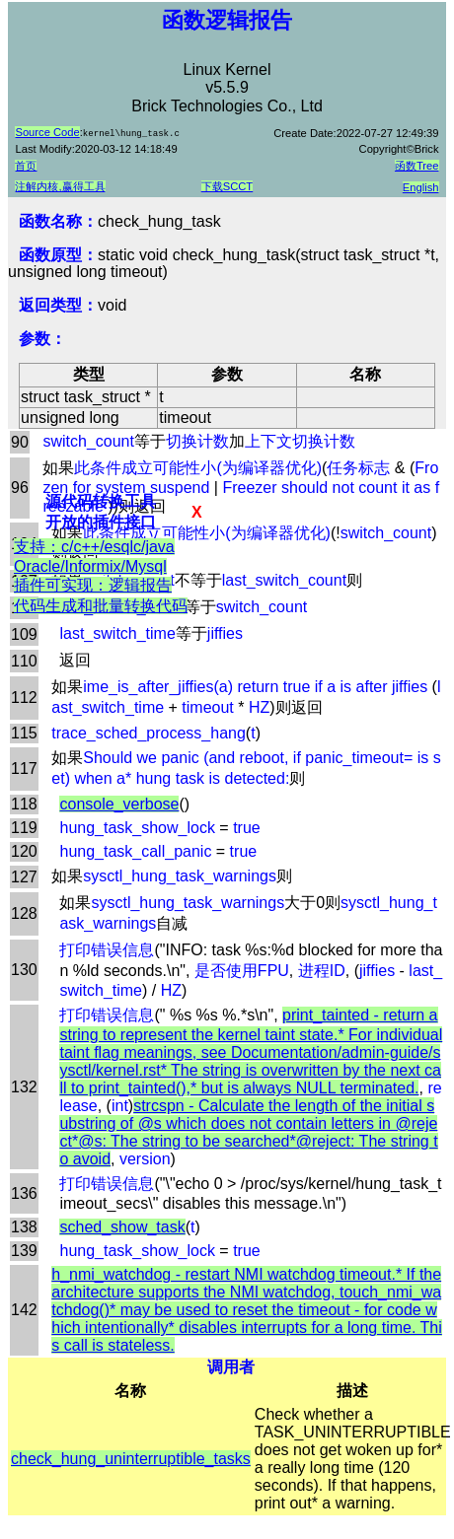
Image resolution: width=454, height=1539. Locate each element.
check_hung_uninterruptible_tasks (131, 1458)
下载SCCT (227, 186)
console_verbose (119, 804)
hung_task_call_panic (135, 851)
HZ (259, 707)
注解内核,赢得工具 (60, 186)
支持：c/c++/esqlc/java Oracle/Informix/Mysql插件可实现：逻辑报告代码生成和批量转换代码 (96, 581)
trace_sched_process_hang (148, 733)
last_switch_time (117, 633)
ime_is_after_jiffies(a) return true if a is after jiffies (257, 686)
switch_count (88, 441)
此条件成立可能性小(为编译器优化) (198, 467)
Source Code (47, 132)
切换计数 (197, 441)
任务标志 (358, 467)
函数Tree (417, 166)
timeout (207, 707)
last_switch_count (284, 580)
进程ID (321, 970)
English (421, 187)
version (145, 1159)
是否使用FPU (241, 970)
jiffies (225, 633)
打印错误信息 (106, 950)
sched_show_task (122, 1227)
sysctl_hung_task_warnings (179, 876)
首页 (26, 166)
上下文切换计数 (300, 441)
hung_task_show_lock (136, 827)
